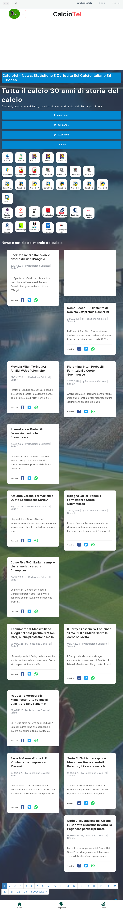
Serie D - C (34, 188)
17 (101, 869)
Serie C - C (61, 161)
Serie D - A (7, 188)
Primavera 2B (34, 174)
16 (94, 869)
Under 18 (48, 174)
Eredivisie (75, 215)
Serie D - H (102, 188)
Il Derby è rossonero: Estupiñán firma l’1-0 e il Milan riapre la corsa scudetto (89, 621)
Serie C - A (34, 161)
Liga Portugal (61, 215)
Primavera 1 (7, 174)
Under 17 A (61, 174)
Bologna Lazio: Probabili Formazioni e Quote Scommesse (84, 491)
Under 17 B (75, 174)
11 (61, 869)
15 (87, 869)
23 (25, 875)
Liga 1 (21, 215)
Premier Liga (34, 230)
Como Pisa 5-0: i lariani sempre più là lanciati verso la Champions (33, 556)
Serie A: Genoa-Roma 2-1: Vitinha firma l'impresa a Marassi (29, 747)
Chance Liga (21, 230)
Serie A (7, 161)
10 (54, 869)
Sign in (102, 3)
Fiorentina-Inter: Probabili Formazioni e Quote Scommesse (85, 365)
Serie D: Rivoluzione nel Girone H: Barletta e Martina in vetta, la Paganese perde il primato (89, 808)
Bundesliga (48, 215)
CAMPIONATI (61, 115)
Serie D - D (48, 188)
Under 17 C (89, 174)
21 (12, 875)
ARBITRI (62, 145)
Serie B (21, 161)
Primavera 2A (20, 174)
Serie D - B (21, 188)
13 (74, 869)
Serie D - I (7, 201)
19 (114, 869)
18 (107, 869)
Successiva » (39, 875)
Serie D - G (89, 188)
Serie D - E (62, 188)
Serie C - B (48, 161)
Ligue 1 (34, 215)
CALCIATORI (61, 125)
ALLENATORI (61, 135)
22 (18, 875)
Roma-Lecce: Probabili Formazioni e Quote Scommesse (27, 426)
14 (80, 869)
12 (67, 869)
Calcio (67, 13)
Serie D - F (75, 188)
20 (5, 875)
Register (116, 3)
